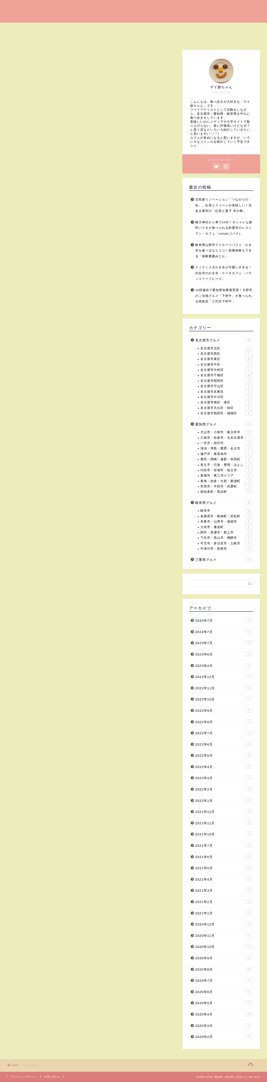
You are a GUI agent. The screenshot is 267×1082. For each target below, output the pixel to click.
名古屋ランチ (77, 28)
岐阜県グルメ (55, 38)
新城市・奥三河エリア (226, 475)
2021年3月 (223, 890)
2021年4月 (223, 879)
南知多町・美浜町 (226, 492)
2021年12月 (223, 811)
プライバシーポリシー (23, 1076)
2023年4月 (223, 665)
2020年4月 (223, 1014)
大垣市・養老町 (226, 527)
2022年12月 (223, 676)
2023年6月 (223, 654)
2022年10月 (223, 699)
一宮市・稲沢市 (226, 443)
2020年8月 (223, 969)
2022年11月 (223, 688)
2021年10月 (223, 834)
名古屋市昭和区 (226, 381)
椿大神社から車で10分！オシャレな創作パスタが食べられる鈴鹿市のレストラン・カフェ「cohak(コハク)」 (223, 228)
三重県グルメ (223, 559)
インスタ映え (217, 28)
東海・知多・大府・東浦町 (226, 481)
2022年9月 (223, 710)
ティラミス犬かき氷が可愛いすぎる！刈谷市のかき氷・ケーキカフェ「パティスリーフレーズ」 (223, 273)
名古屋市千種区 (226, 375)
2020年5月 (223, 1002)
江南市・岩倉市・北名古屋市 (226, 438)
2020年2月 (223, 1036)
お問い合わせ (52, 1076)
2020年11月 (223, 935)
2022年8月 (223, 721)
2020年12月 (223, 924)
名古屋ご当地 (145, 28)
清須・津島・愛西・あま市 (226, 448)
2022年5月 (223, 755)
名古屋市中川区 (226, 397)
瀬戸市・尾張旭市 (226, 454)
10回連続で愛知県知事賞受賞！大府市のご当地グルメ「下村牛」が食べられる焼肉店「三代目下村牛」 (223, 295)
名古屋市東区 (226, 359)
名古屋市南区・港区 (226, 402)
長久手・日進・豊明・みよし (226, 465)
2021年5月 (223, 867)
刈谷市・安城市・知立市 (226, 470)
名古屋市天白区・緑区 (226, 408)
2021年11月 (223, 823)
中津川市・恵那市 (226, 549)
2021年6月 (223, 856)
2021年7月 (223, 845)
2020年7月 (223, 980)
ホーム (17, 28)
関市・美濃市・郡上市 (226, 532)
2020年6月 (223, 991)
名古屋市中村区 (226, 370)
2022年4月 (223, 766)
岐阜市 (226, 511)
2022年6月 (223, 744)
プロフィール (88, 38)
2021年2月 (223, 901)
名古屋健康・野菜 (181, 28)
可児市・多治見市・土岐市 (226, 543)
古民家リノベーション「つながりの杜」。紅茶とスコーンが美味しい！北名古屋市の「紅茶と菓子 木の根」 (223, 205)
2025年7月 (223, 620)
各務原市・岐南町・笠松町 (226, 516)
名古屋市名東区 (226, 392)
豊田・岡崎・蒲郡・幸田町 (226, 459)
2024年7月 (223, 631)
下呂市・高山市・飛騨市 (226, 538)
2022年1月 (223, 800)
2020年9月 (223, 957)
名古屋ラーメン (111, 28)
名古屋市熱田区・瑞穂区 (226, 413)
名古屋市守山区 (226, 386)
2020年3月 (223, 1025)
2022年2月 (223, 789)
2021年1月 (223, 913)
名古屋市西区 (226, 354)
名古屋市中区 (226, 364)
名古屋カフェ (45, 28)
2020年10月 (223, 946)
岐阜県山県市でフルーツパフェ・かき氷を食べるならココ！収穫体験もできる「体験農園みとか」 (223, 250)
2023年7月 (223, 642)
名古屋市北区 (226, 348)
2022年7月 (223, 732)
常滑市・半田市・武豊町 (226, 486)
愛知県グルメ (23, 38)
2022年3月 (223, 778)
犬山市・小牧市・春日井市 (226, 432)
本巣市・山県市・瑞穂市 (226, 521)
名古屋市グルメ (223, 340)
